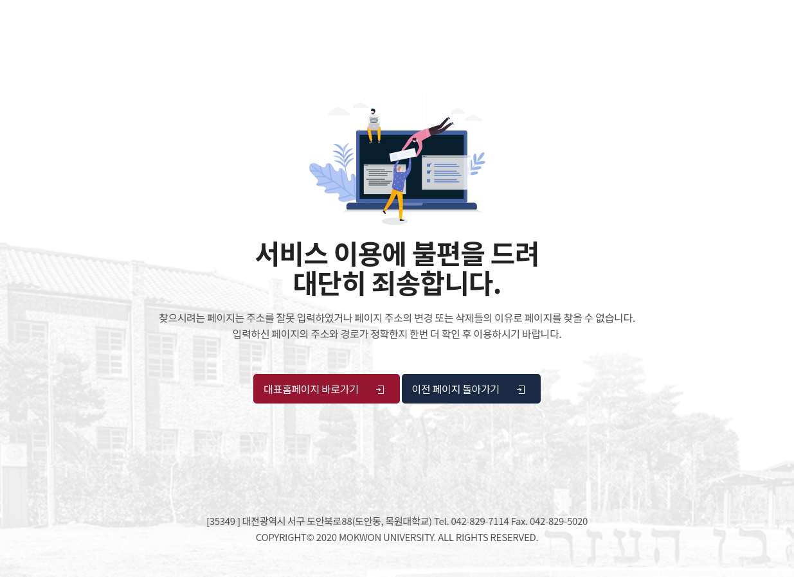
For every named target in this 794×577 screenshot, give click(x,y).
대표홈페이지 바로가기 (324, 388)
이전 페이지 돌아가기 (469, 388)
